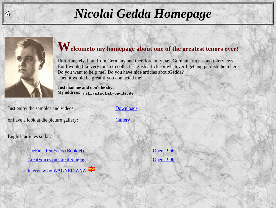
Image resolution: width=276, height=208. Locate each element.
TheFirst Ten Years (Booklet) (55, 150)
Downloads (126, 108)
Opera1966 (163, 150)
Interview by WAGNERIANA (56, 170)
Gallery (122, 120)
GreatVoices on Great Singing (56, 159)
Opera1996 (163, 159)
